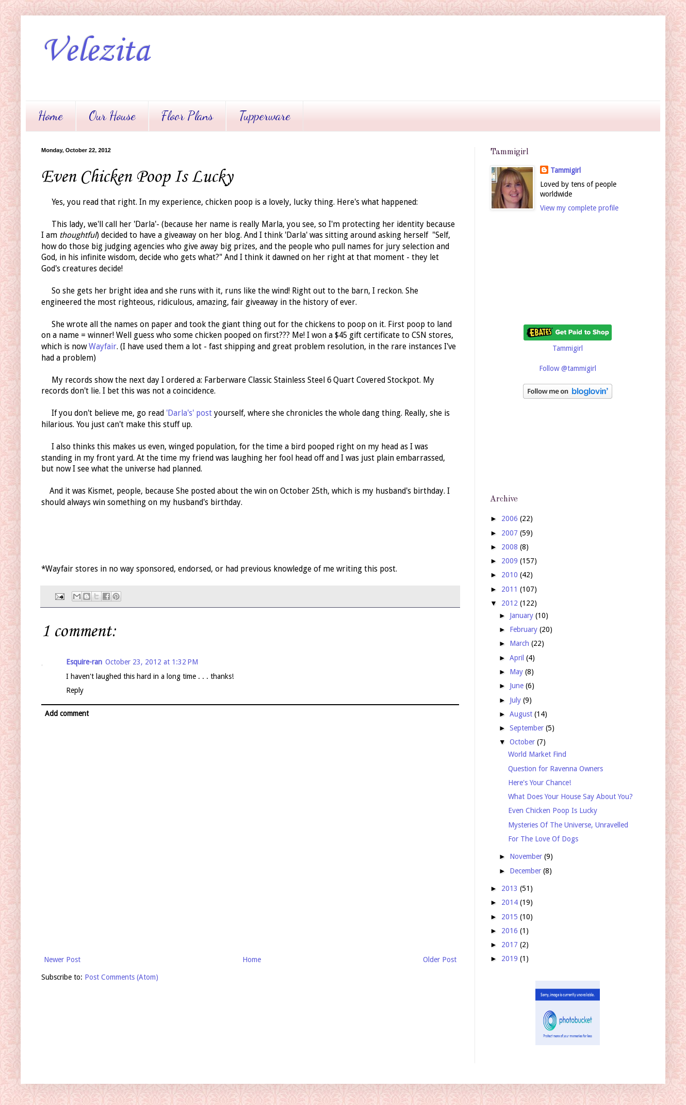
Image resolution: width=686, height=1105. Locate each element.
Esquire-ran (84, 662)
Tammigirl (565, 170)
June (518, 685)
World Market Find (537, 754)
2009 (510, 561)
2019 (510, 958)
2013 (510, 888)
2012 (510, 603)
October (523, 742)
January (522, 615)
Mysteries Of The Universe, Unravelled (568, 825)
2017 (510, 944)
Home (50, 115)
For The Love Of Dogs (543, 839)
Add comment (67, 713)
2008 (510, 547)
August (522, 714)
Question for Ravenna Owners (555, 769)
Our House (112, 115)
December (526, 871)
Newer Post (62, 959)
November (527, 856)
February (525, 629)
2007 (510, 533)
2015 (510, 917)
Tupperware (264, 115)
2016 (510, 931)
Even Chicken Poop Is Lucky (552, 810)
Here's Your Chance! (539, 782)
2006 (510, 518)
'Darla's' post (189, 413)
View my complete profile (579, 208)
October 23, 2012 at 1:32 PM (151, 662)
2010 (510, 575)
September (528, 728)
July (516, 700)
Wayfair (103, 346)
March (520, 643)
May (517, 672)
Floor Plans (187, 115)
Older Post (439, 959)
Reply (75, 690)
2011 (510, 589)
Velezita (95, 51)
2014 (510, 902)
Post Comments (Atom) (121, 977)
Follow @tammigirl (567, 368)
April (518, 658)
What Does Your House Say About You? (570, 796)
